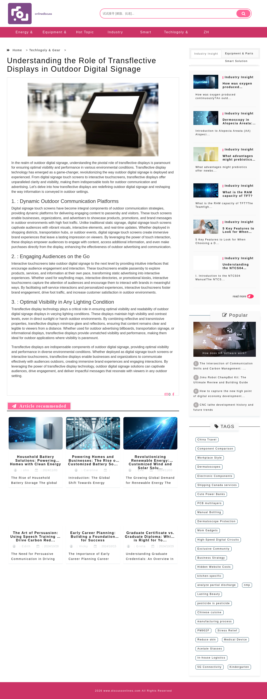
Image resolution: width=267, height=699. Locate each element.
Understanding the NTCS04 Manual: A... (235, 268)
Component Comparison (215, 448)
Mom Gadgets (207, 530)
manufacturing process (214, 621)
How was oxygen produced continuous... (237, 87)
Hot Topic (85, 32)
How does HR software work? (224, 353)
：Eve (136, 470)
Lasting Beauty (208, 594)
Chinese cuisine (209, 612)
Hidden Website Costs (214, 566)
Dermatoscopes (209, 466)
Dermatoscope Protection (216, 521)
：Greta (136, 546)
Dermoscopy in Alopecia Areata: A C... (237, 123)
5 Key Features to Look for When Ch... (238, 232)
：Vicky (79, 546)
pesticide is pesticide (213, 603)
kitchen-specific (209, 575)
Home (17, 50)
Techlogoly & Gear (176, 37)
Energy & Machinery (24, 37)
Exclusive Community (213, 548)
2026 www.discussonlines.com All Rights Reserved (133, 690)
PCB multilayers (209, 503)
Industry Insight (115, 37)
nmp (247, 585)
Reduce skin (206, 639)
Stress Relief (227, 630)
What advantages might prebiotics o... (237, 159)
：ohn (21, 470)
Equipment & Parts (55, 37)
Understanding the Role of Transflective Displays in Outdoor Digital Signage (81, 64)
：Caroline (86, 470)
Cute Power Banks (211, 494)
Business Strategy (211, 557)
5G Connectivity (209, 666)
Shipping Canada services (217, 485)
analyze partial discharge (216, 585)
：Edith (22, 546)
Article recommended (39, 406)
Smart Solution (146, 37)
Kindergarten (239, 666)
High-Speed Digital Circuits (218, 539)
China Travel (207, 439)
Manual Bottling (209, 512)
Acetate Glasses (209, 648)
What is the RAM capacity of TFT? (237, 194)
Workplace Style (209, 457)
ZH (206, 32)
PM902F (203, 630)
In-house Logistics (211, 657)
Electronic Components (214, 476)
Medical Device (235, 639)
